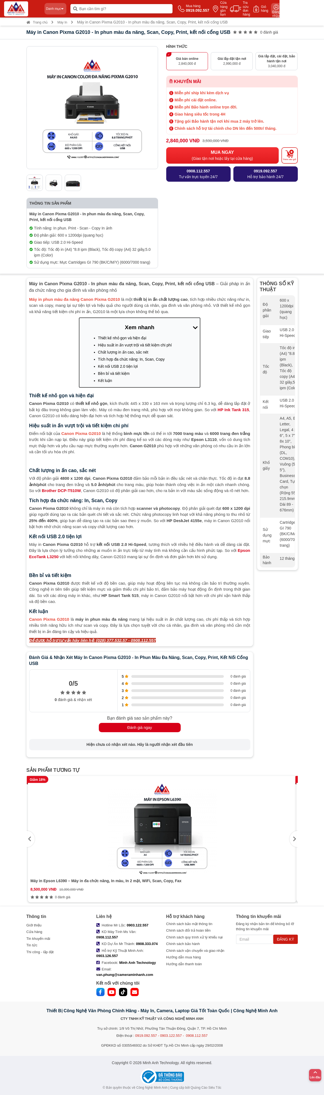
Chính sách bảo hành (183, 944)
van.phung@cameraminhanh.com (124, 975)
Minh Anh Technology (137, 963)
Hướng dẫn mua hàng (183, 957)
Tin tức (31, 945)
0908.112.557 (107, 937)
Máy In (62, 22)
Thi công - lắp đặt (40, 952)
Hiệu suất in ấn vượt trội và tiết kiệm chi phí (135, 345)
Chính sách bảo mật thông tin (189, 924)
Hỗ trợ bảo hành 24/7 (265, 173)
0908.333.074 (147, 944)
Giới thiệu (33, 925)
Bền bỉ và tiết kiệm (114, 373)
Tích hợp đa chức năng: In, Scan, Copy (131, 359)
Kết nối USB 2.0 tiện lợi (118, 366)
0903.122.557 (137, 925)
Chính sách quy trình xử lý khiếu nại (194, 937)
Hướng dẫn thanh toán (184, 964)
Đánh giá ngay (139, 727)
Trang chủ (37, 22)
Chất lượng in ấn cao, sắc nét (123, 352)
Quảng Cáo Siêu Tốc (206, 1088)
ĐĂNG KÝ (285, 939)
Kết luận (105, 380)
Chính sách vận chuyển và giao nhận (195, 951)
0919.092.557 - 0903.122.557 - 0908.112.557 (171, 1036)
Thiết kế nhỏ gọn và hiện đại (122, 338)
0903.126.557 (107, 956)
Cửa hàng (34, 932)
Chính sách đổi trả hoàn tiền (188, 930)
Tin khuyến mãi (38, 939)
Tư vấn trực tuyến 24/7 (198, 173)
